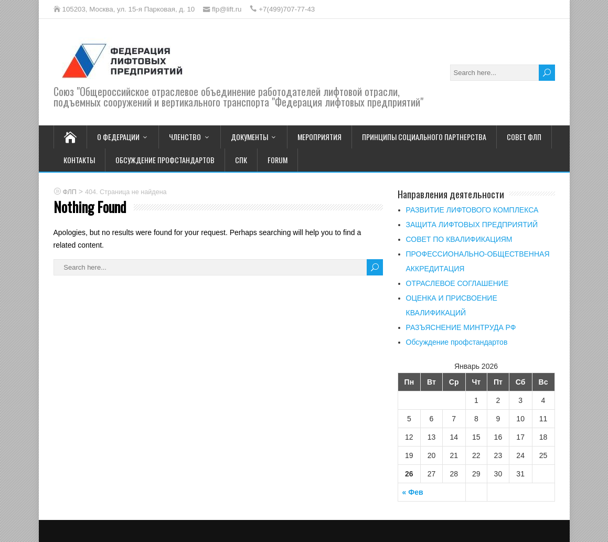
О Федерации (118, 136)
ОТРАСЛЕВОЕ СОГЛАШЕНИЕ (457, 283)
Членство (185, 136)
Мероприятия (319, 136)
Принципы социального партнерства (424, 136)
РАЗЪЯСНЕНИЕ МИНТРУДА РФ (461, 327)
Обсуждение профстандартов (165, 159)
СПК (241, 159)
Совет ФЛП (524, 136)
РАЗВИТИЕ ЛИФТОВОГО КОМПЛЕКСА (472, 210)
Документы (249, 136)
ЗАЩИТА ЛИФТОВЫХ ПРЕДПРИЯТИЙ (472, 224)
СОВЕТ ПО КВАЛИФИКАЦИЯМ (459, 239)
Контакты (79, 159)
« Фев (412, 492)
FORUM (277, 159)
